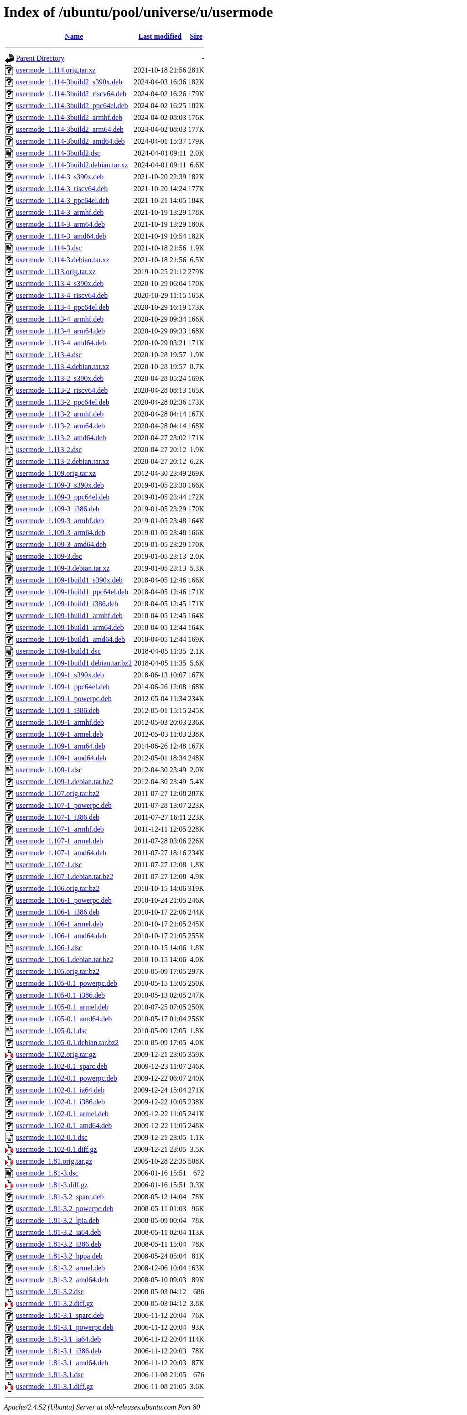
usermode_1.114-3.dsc (49, 248)
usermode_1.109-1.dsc (49, 770)
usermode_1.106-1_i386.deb (57, 912)
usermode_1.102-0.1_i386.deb (60, 1102)
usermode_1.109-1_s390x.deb (60, 675)
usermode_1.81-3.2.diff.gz (54, 1303)
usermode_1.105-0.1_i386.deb (60, 995)
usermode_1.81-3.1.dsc (50, 1375)
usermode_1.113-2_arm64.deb (60, 426)
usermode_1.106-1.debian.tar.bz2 (64, 959)
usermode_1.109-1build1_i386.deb (67, 604)
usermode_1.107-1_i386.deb (57, 817)
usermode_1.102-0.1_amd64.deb (64, 1125)
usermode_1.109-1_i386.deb (57, 710)
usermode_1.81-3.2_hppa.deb (59, 1256)
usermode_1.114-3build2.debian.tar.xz (72, 165)
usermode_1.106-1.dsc (49, 948)
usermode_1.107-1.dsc (49, 865)
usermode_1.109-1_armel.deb (59, 734)
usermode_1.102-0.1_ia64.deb (60, 1090)
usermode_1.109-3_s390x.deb (60, 485)
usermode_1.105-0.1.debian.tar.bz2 (67, 1042)
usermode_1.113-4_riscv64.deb (62, 295)
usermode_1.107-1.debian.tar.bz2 (64, 876)
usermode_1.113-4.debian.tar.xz (62, 366)
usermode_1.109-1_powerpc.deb (64, 698)
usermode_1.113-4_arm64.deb (60, 331)
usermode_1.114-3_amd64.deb (61, 236)
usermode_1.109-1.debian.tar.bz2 (64, 782)
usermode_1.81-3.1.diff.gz (54, 1386)
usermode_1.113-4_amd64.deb (61, 343)
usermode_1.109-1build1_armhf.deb (69, 615)
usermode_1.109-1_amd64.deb (61, 758)
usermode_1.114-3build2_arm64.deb (70, 129)
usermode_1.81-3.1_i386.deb (58, 1351)
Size (196, 36)
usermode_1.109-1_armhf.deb (60, 722)
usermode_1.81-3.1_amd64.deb (62, 1363)
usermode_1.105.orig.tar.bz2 (57, 971)
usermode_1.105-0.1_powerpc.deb (66, 983)
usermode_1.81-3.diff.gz (52, 1185)
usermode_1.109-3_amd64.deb (61, 544)
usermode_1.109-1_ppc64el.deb (62, 687)
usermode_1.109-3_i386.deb (57, 509)
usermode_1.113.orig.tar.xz (55, 272)
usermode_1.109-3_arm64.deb (60, 532)
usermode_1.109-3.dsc (49, 556)
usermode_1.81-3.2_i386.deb (58, 1244)
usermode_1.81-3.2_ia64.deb (58, 1232)
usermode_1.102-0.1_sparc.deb (61, 1066)
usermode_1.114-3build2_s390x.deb (69, 82)
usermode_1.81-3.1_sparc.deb (60, 1315)
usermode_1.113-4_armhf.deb (60, 319)
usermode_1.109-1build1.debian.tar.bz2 (74, 663)
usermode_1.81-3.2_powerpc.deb (65, 1208)
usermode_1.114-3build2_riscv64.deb (71, 94)
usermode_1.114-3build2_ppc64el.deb (72, 105)
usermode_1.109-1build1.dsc (58, 651)
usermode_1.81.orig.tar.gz (54, 1161)
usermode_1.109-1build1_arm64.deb (70, 627)
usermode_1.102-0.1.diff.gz (56, 1149)
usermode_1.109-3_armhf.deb (60, 521)
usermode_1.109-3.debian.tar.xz (62, 568)
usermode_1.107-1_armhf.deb (60, 829)
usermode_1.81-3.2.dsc (50, 1291)
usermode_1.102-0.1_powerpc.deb (66, 1078)
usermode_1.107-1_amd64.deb (61, 853)
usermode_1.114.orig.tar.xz (55, 70)
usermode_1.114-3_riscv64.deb (62, 188)
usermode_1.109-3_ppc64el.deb (62, 497)
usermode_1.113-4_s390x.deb (60, 283)
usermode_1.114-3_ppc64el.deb (62, 200)
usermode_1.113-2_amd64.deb (61, 438)
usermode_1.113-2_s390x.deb (60, 378)
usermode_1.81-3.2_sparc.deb (60, 1197)
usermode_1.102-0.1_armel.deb (62, 1114)
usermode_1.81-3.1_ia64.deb (58, 1339)
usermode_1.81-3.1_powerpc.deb (65, 1327)
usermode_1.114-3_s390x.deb (60, 177)
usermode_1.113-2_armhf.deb (60, 414)
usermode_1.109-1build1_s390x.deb (69, 580)
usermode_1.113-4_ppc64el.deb (62, 307)
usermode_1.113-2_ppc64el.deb (62, 402)
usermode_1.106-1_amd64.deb (61, 936)
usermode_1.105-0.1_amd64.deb (64, 1019)
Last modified (160, 36)
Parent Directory (40, 58)
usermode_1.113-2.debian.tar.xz (62, 461)
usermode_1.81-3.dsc (47, 1173)
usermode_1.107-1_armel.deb (59, 841)
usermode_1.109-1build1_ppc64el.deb (72, 592)
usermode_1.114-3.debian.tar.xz (62, 260)
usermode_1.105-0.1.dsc (52, 1031)
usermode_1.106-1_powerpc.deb (64, 900)
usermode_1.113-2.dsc (49, 449)
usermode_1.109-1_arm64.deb (60, 746)
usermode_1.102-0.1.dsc (52, 1137)
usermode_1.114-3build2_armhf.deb (69, 117)
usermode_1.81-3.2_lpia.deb (57, 1220)
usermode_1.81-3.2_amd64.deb (62, 1280)
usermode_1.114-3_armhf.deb (60, 212)
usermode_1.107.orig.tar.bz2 (57, 793)
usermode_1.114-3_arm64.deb (60, 224)
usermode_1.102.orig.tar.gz (56, 1054)
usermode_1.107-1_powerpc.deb (64, 805)
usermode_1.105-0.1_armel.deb (62, 1007)
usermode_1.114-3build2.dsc (58, 153)
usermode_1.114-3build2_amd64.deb (70, 141)
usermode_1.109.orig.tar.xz (56, 473)
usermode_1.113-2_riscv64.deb (62, 390)
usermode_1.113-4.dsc (49, 355)
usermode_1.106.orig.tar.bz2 (57, 888)
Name (74, 36)
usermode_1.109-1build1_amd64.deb (70, 639)
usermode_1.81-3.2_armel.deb (60, 1268)
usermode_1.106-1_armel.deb (59, 924)
